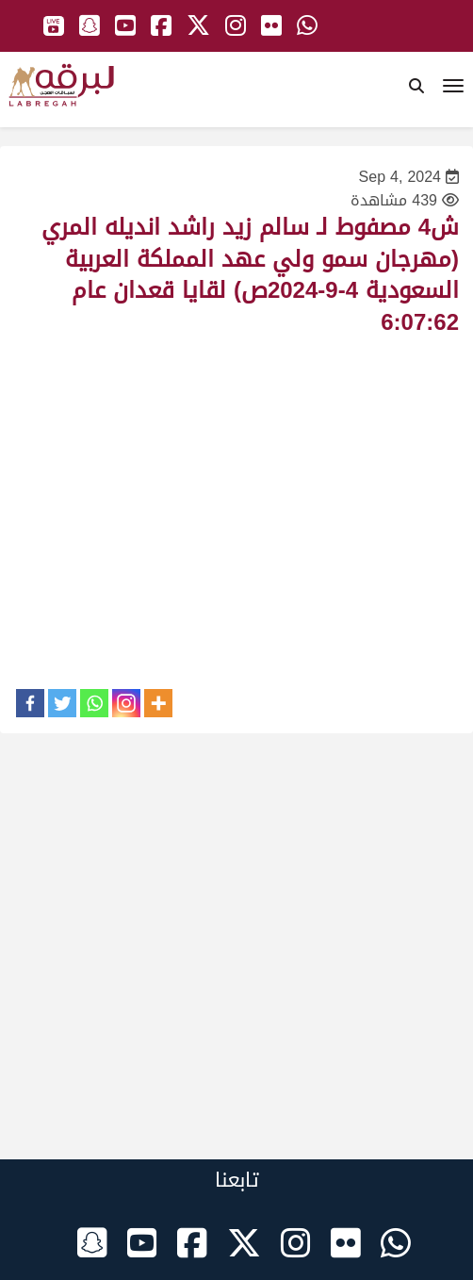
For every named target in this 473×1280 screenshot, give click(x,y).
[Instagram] (126, 703)
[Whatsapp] (94, 703)
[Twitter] (62, 703)
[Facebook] (30, 703)
